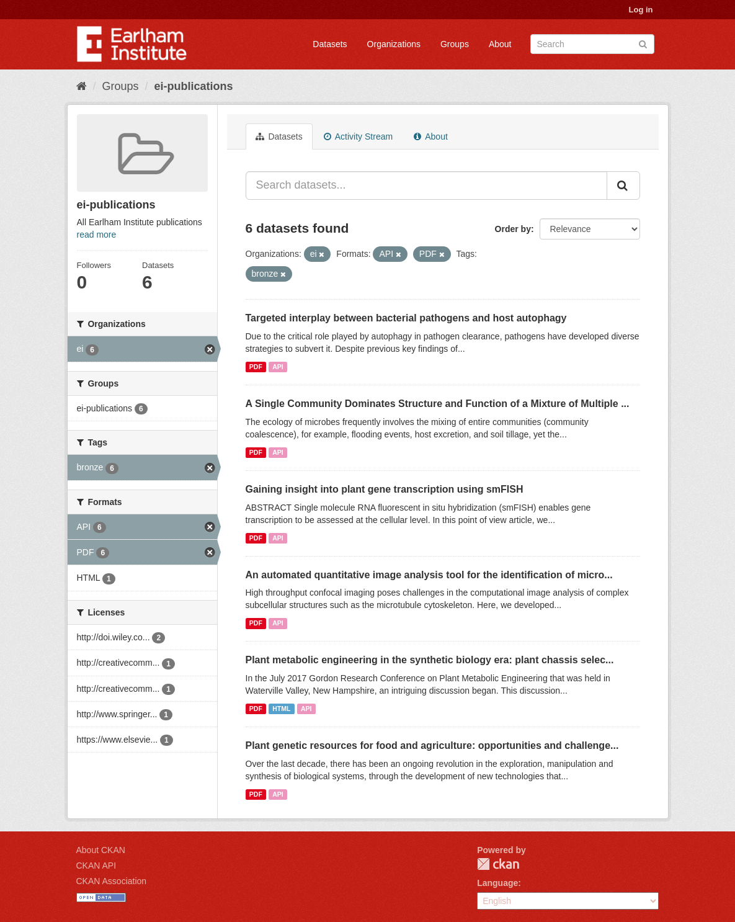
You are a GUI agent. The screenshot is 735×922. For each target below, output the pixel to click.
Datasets (330, 44)
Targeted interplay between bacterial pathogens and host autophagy (406, 318)
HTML (281, 708)
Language (497, 883)
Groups (454, 44)
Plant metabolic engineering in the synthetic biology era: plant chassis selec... (430, 660)
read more (97, 234)
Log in (641, 9)
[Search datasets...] (426, 185)
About (500, 44)
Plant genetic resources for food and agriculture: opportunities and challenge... (432, 745)
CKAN (498, 864)
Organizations (394, 44)
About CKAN (100, 850)
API (277, 366)
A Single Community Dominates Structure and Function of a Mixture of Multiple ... (438, 403)
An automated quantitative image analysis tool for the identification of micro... (429, 575)
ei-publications (193, 86)
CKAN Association (111, 881)
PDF (255, 366)
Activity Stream (358, 136)
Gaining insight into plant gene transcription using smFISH (384, 489)
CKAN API (96, 866)
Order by (513, 229)
